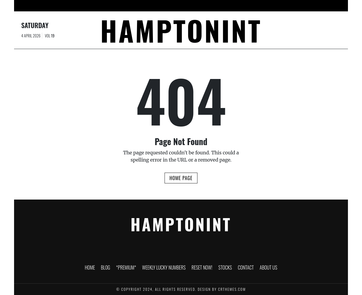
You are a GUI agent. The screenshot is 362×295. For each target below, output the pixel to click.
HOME (83, 5)
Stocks (237, 5)
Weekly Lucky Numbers (168, 5)
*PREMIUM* (126, 5)
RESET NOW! (210, 5)
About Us (287, 5)
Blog (102, 5)
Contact (261, 5)
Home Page (180, 178)
